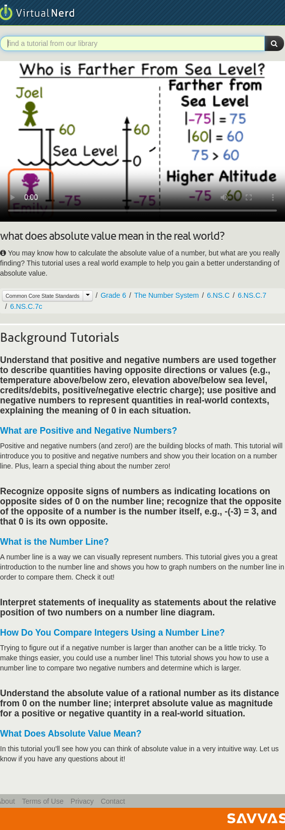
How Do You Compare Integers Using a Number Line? (112, 633)
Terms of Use (42, 801)
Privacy (82, 801)
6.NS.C (218, 295)
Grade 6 (113, 295)
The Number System (166, 295)
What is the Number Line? (54, 542)
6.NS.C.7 (252, 295)
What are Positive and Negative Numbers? (88, 431)
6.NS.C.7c (26, 306)
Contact (113, 801)
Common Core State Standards (43, 296)
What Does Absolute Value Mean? (70, 734)
